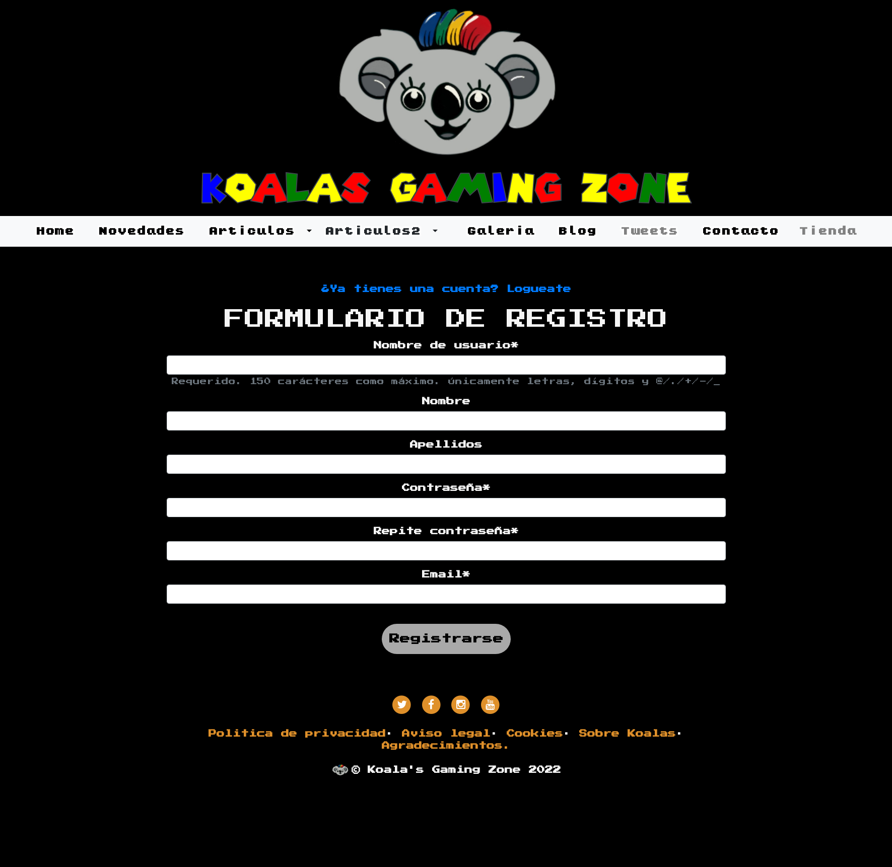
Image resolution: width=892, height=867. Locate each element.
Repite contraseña (446, 531)
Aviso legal (446, 734)
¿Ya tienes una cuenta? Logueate (446, 289)
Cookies (535, 734)
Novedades (141, 231)
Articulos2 (377, 231)
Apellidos (446, 445)
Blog (577, 231)
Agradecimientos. (446, 746)
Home (55, 231)
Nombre (446, 401)
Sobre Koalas (627, 734)
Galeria (500, 231)
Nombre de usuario (446, 345)
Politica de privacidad (297, 734)
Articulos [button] (256, 231)
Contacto (740, 231)
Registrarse (446, 639)
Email (446, 574)
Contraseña (446, 488)
